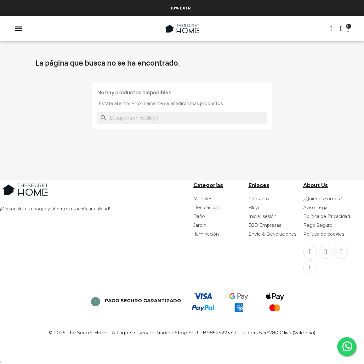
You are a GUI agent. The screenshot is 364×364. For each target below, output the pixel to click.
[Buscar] (182, 118)
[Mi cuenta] (341, 28)
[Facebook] (310, 252)
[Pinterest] (341, 252)
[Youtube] (310, 267)
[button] (18, 28)
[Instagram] (326, 252)
